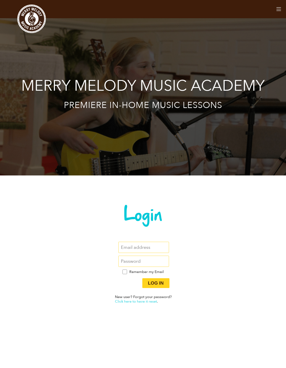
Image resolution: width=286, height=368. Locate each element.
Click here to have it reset (136, 301)
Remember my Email (146, 271)
